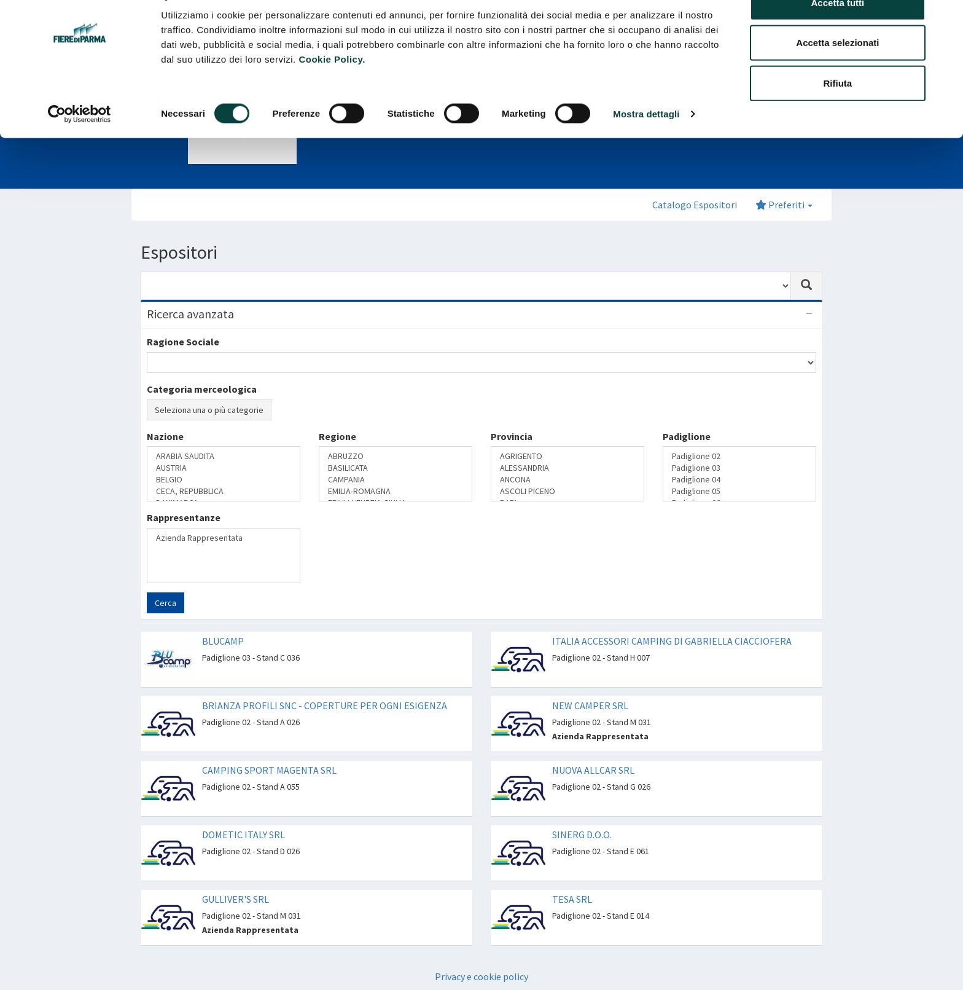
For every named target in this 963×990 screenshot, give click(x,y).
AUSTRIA (223, 468)
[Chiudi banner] (944, 19)
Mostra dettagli (646, 143)
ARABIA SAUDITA (223, 456)
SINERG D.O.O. (582, 834)
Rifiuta (838, 113)
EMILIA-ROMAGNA (395, 491)
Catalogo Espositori (694, 204)
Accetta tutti (838, 32)
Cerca (165, 602)
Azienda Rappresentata (223, 538)
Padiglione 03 (739, 468)
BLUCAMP (223, 641)
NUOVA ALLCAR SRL (593, 770)
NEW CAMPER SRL (590, 705)
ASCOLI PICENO (567, 491)
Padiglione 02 (739, 456)
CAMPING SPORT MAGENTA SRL (269, 770)
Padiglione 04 (739, 479)
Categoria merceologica (202, 389)
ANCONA (567, 479)
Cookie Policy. (331, 89)
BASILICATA (395, 468)
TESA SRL (572, 899)
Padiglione (687, 436)
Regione (337, 436)
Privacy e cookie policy (481, 976)
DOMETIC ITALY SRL (243, 834)
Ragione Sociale (183, 342)
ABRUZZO (395, 456)
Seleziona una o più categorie (209, 409)
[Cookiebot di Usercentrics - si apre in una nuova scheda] (79, 144)
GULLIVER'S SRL (235, 899)
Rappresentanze (183, 517)
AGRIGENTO (567, 456)
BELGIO (223, 479)
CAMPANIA (395, 479)
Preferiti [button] (784, 204)
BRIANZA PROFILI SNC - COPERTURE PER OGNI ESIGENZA (324, 705)
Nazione (165, 436)
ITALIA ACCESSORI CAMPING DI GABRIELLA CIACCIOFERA (672, 641)
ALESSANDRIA (567, 468)
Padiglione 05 (739, 491)
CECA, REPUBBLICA (223, 491)
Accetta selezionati (837, 73)
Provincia (511, 436)
